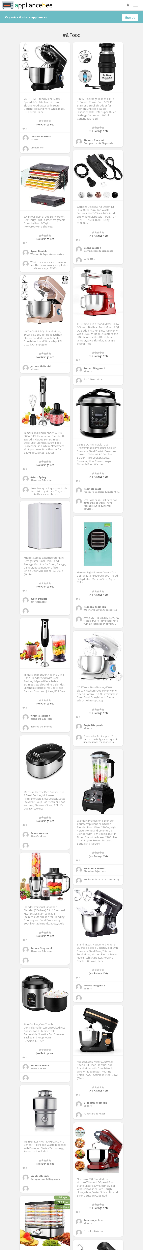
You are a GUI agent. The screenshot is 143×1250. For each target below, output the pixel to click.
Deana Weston (92, 247)
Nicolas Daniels (39, 1175)
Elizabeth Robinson (95, 1102)
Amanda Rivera (39, 1065)
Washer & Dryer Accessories (47, 254)
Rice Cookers (38, 836)
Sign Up (129, 17)
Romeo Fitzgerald (94, 368)
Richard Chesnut (94, 140)
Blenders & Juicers (41, 480)
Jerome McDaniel (40, 366)
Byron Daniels (38, 251)
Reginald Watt (92, 488)
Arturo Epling (38, 477)
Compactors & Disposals (98, 143)
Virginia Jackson (40, 715)
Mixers (34, 139)
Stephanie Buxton (94, 868)
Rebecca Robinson (95, 606)
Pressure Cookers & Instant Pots (103, 491)
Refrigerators (38, 601)
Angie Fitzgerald (93, 724)
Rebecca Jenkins (93, 1220)
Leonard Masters (40, 136)
